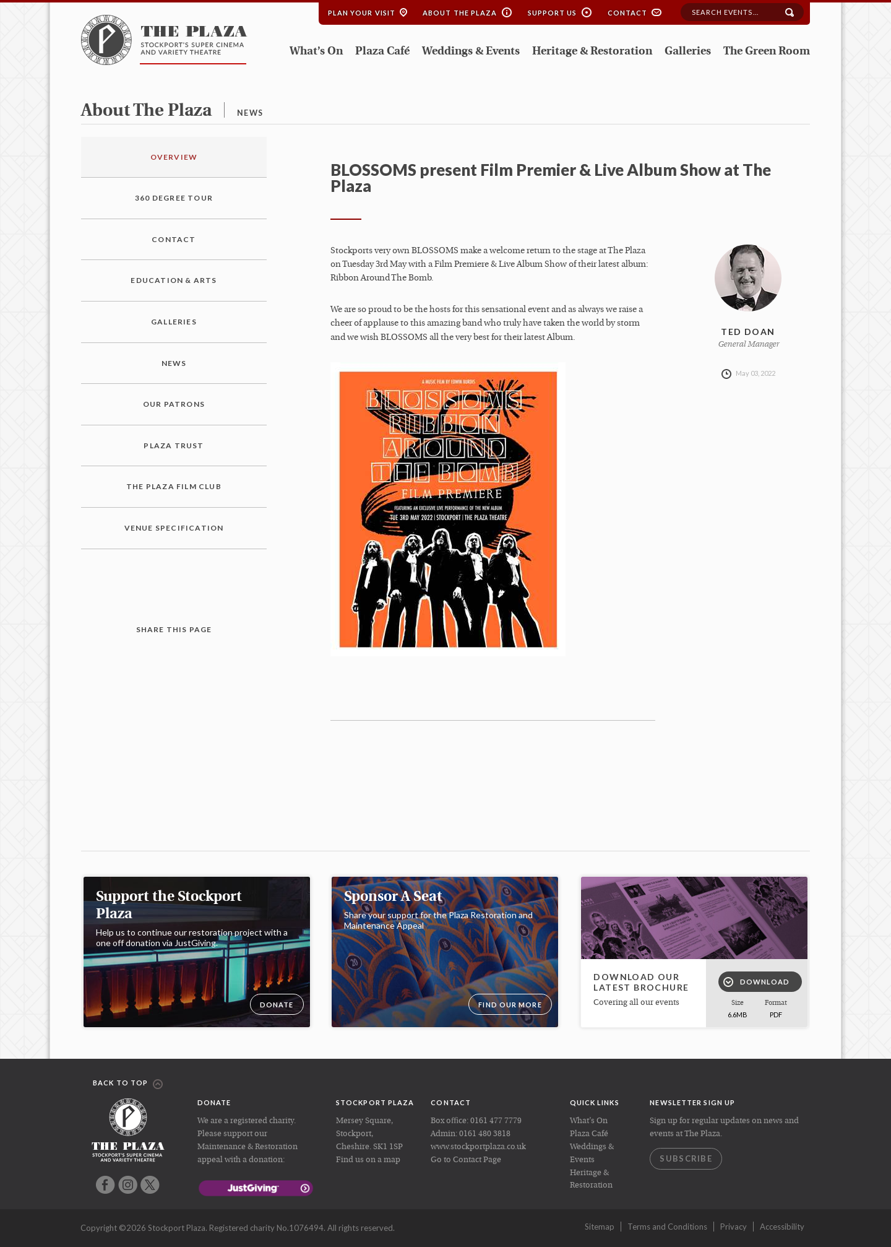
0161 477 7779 (496, 1121)
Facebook (105, 1185)
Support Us (552, 13)
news (250, 113)
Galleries (688, 52)
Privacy (733, 1227)
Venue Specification (174, 527)
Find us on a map (368, 1160)
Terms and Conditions (667, 1227)
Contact (628, 13)
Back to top (128, 1083)
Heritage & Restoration (592, 52)
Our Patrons (174, 404)
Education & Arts (174, 280)
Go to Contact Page (466, 1160)
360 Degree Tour (174, 197)
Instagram (127, 1185)
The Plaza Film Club (174, 486)
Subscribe (686, 1158)
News (174, 363)
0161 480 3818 (484, 1134)
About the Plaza (460, 13)
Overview (174, 157)
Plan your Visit (362, 13)
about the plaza (146, 111)
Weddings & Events (471, 52)
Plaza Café (382, 52)
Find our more (509, 1005)
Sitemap (599, 1227)
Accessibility (782, 1227)
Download (756, 982)
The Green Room (766, 52)
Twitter (150, 1185)
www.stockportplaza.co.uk (478, 1147)
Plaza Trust (174, 445)
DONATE (277, 1005)
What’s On (316, 52)
